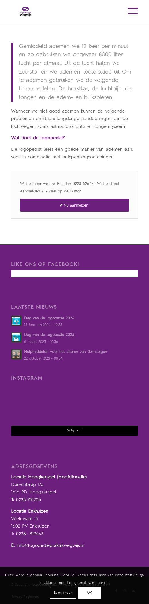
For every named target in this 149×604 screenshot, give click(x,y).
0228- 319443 (30, 534)
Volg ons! (74, 430)
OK (89, 593)
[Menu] (130, 11)
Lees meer (63, 593)
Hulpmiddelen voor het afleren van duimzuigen (65, 352)
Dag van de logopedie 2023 (49, 335)
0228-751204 (28, 500)
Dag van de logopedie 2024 (49, 318)
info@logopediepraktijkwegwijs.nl (50, 545)
